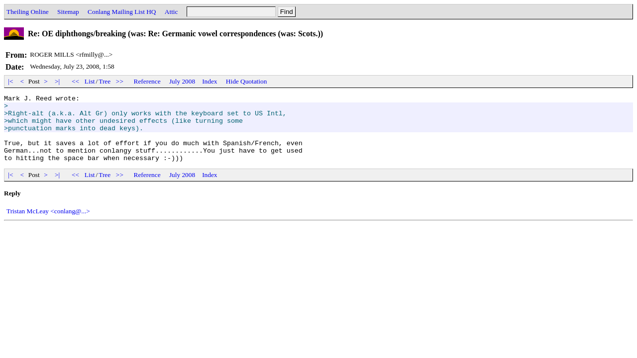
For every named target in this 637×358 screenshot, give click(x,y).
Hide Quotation (246, 81)
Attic (171, 11)
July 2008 (182, 81)
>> (119, 81)
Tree (104, 81)
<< (75, 81)
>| (57, 81)
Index (209, 81)
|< (10, 81)
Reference (147, 81)
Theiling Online (27, 11)
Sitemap (68, 11)
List (90, 81)
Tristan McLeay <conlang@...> (48, 224)
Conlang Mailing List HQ (122, 11)
